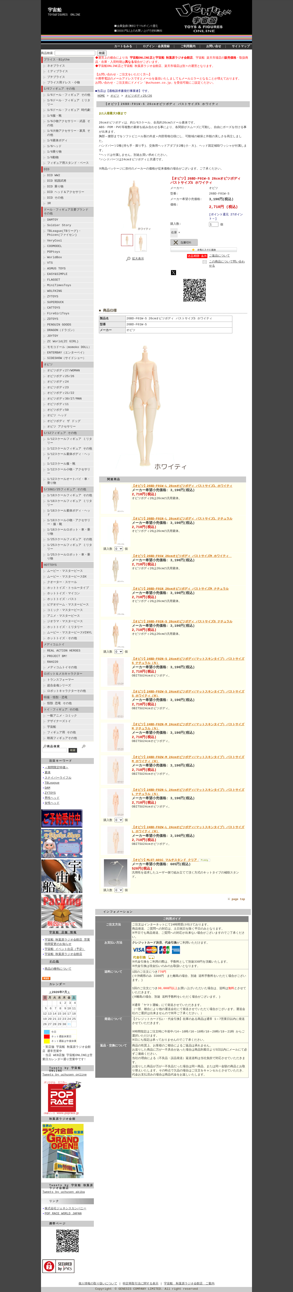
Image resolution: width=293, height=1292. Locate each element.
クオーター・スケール (62, 582)
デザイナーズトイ (59, 721)
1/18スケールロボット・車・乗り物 (68, 532)
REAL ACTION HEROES (63, 651)
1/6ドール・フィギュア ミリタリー (68, 102)
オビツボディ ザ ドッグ (64, 421)
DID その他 (55, 198)
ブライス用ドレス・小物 (63, 82)
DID (46, 169)
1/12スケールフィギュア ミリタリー (69, 441)
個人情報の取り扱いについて (98, 1284)
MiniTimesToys (59, 285)
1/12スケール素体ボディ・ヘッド (68, 456)
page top (238, 899)
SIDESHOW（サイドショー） (66, 358)
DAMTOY (52, 220)
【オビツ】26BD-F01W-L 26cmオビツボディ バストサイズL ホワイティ (182, 487)
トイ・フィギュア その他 (61, 709)
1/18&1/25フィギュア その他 (65, 489)
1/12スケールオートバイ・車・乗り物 (68, 481)
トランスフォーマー (60, 680)
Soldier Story (59, 225)
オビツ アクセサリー (61, 426)
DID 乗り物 (55, 186)
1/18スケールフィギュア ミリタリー (69, 503)
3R (49, 203)
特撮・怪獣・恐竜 (56, 697)
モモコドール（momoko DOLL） (69, 347)
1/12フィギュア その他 (60, 433)
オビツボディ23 (58, 387)
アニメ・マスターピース (63, 616)
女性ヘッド (52, 803)
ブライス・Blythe (57, 59)
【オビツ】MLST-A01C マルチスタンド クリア (165, 860)
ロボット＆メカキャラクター (63, 674)
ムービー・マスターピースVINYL (69, 632)
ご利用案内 (188, 46)
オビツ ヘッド (57, 415)
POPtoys (53, 252)
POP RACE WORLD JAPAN (63, 1214)
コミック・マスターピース (65, 610)
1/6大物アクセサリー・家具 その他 (68, 133)
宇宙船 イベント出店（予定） (65, 949)
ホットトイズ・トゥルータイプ (68, 588)
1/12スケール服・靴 (61, 464)
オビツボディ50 (58, 410)
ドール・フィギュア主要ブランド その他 (66, 212)
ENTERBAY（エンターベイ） (66, 352)
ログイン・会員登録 (156, 46)
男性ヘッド (52, 798)
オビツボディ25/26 (60, 376)
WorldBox (54, 257)
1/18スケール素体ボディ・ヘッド (68, 513)
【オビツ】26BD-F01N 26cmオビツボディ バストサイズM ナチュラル (180, 589)
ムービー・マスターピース (65, 571)
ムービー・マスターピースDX (67, 577)
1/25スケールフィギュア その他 (69, 539)
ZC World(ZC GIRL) (63, 341)
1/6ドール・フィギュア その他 (68, 95)
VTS (50, 263)
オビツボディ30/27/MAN (64, 399)
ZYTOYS (52, 296)
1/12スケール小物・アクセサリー (68, 471)
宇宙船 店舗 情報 (63, 932)
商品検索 (47, 53)
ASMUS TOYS (56, 268)
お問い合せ (213, 46)
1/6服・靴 (54, 116)
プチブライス (56, 77)
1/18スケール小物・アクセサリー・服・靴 (68, 522)
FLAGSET (53, 280)
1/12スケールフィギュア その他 (69, 448)
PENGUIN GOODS (59, 325)
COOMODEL (54, 246)
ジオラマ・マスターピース (65, 621)
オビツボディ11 (58, 404)
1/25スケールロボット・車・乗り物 (68, 557)
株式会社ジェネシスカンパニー (65, 1209)
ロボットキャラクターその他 (66, 691)
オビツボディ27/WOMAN (63, 370)
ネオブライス (56, 66)
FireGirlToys (58, 313)
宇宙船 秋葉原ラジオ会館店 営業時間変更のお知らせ (67, 942)
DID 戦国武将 (56, 181)
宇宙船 (55, 10)
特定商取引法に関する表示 (140, 1284)
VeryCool (54, 240)
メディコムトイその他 (62, 667)
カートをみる (123, 46)
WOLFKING (54, 291)
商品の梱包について (58, 969)
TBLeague (52, 783)
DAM (47, 788)
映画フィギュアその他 (62, 738)
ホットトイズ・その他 (62, 638)
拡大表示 (134, 258)
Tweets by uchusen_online (64, 1075)
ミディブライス (57, 71)
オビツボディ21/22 (60, 393)
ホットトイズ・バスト (62, 599)
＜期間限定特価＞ (56, 768)
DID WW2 (53, 175)
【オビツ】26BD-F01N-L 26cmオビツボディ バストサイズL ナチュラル (182, 519)
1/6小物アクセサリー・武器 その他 (68, 123)
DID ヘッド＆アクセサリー (65, 192)
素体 (48, 773)
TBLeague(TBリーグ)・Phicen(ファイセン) (64, 233)
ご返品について (219, 256)
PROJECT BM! (57, 656)
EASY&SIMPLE (57, 274)
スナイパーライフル (58, 778)
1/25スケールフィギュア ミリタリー (69, 547)
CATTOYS (53, 308)
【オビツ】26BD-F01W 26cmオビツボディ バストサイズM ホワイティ (182, 557)
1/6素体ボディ (57, 140)
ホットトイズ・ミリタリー (65, 627)
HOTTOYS (50, 565)
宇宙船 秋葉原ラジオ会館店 (63, 954)
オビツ (48, 364)
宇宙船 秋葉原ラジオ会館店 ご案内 (189, 1284)
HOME (101, 96)
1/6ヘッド (54, 146)
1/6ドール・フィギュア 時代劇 (68, 110)
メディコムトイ (54, 644)
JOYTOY (52, 336)
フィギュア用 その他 (61, 732)
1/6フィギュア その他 (59, 89)
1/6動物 (53, 157)
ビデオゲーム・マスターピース (68, 604)
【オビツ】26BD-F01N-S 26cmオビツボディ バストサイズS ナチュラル (182, 622)
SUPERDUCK (55, 302)
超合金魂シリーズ (59, 685)
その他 (54, 962)
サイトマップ (241, 46)
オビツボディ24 (58, 382)
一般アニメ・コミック (62, 716)
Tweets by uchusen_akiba (63, 1192)
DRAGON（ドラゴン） (61, 330)
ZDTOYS (52, 319)
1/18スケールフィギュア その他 (69, 495)
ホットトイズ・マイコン (63, 593)
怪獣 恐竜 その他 (59, 703)
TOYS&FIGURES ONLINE (64, 15)
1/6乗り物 (54, 152)
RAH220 (52, 662)
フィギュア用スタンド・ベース (68, 163)
